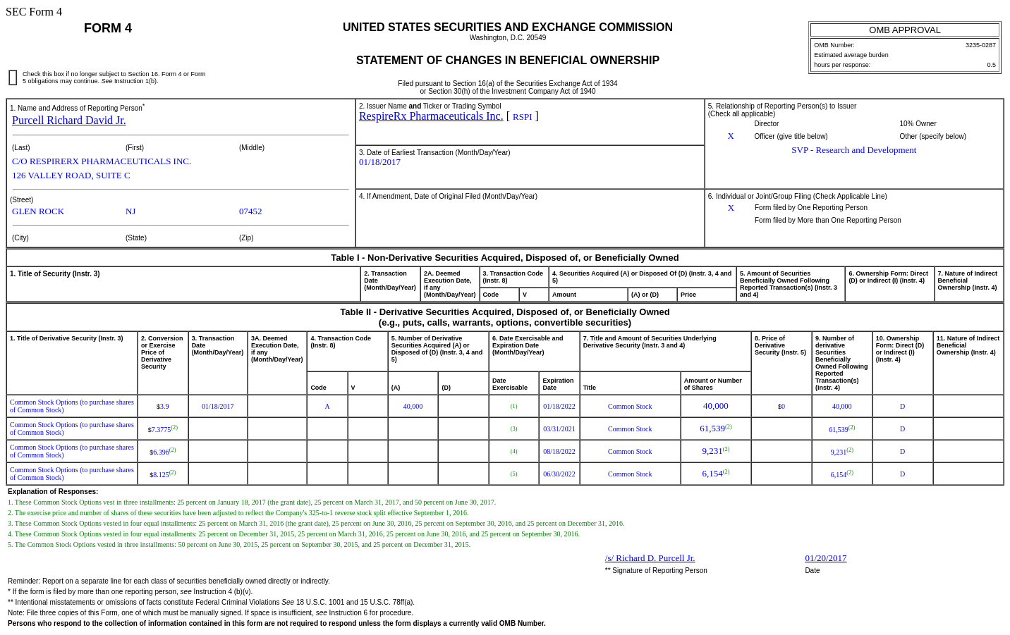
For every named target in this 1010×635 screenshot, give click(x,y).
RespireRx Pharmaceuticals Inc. (431, 116)
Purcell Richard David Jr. (69, 120)
